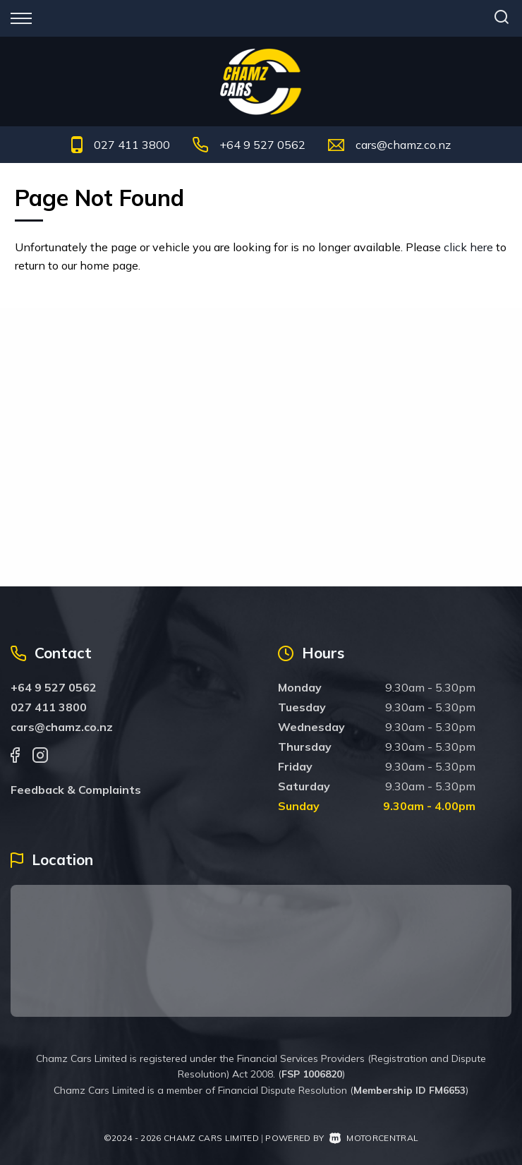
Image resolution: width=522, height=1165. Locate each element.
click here (468, 247)
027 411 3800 (132, 145)
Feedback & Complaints (76, 790)
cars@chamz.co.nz (403, 145)
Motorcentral (373, 1138)
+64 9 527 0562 (262, 145)
